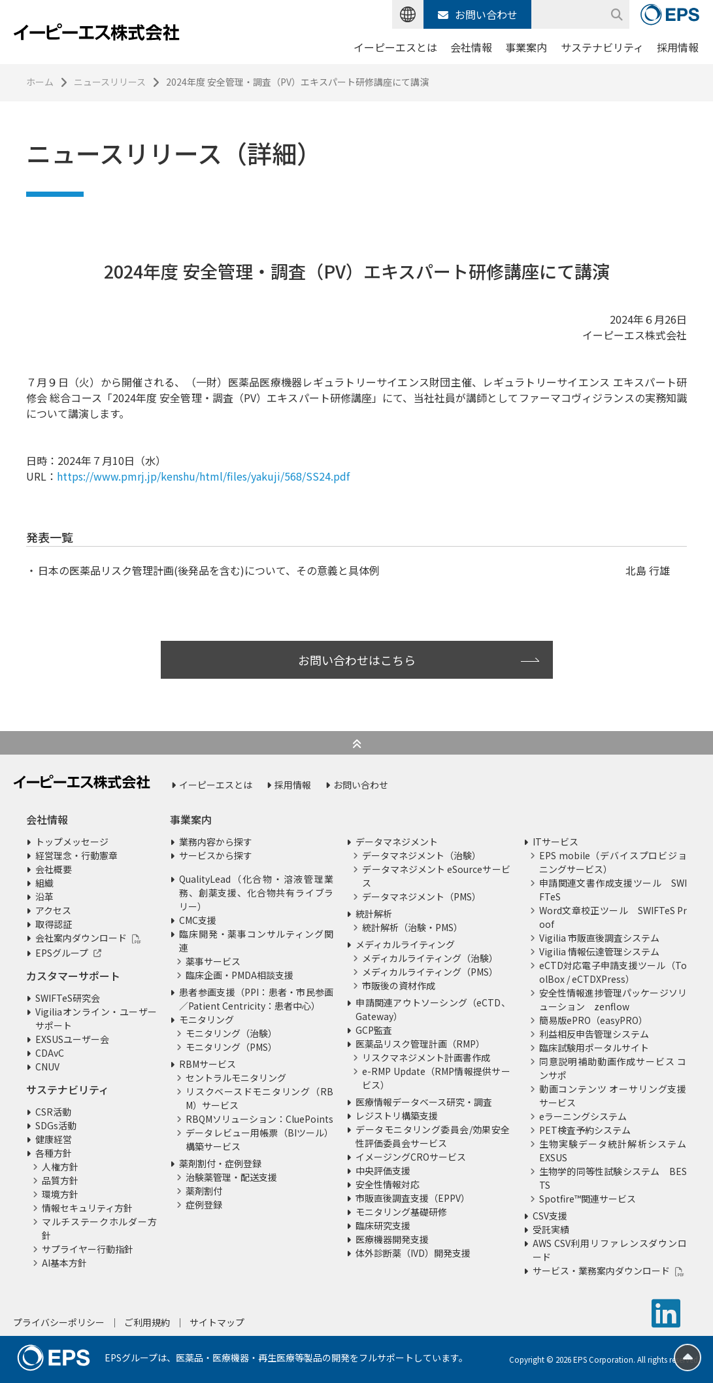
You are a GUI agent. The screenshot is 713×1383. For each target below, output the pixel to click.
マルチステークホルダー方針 (99, 1228)
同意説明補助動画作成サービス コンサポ (613, 1068)
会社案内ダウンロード (81, 937)
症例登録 (204, 1204)
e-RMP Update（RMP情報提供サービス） (436, 1078)
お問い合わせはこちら (357, 659)
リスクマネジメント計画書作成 (426, 1057)
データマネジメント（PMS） (421, 896)
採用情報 (678, 47)
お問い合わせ (478, 14)
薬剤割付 (204, 1190)
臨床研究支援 (383, 1225)
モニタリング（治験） (231, 1033)
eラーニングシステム (583, 1116)
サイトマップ (217, 1322)
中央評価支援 (383, 1170)
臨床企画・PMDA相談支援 (239, 975)
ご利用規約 (147, 1322)
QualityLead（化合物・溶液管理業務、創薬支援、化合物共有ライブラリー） (256, 892)
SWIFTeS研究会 (67, 997)
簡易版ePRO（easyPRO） (593, 1020)
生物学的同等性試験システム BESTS (613, 1178)
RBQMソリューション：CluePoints (259, 1118)
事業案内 (526, 47)
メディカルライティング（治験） (430, 958)
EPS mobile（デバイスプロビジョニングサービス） (613, 862)
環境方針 (60, 1194)
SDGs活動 (55, 1125)
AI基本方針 (64, 1262)
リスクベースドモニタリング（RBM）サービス (259, 1098)
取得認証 (53, 924)
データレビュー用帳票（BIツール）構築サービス (259, 1139)
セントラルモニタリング (236, 1077)
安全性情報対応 (388, 1184)
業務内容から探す (215, 841)
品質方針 (60, 1180)
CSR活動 (53, 1111)
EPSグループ (61, 952)
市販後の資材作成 (398, 985)
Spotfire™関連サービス (587, 1198)
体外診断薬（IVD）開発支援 (413, 1252)
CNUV (47, 1066)
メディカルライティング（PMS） (430, 971)
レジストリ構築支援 (397, 1115)
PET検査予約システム (585, 1129)
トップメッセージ (71, 841)
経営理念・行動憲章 (76, 855)
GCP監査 (374, 1029)
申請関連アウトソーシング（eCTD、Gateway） (433, 1009)
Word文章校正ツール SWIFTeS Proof (613, 917)
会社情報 (471, 47)
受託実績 (551, 1229)
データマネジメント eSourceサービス (436, 875)
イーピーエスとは (395, 47)
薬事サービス (213, 961)
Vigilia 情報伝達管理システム (599, 951)
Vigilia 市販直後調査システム (599, 937)
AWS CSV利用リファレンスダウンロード (610, 1250)
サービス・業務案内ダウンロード (601, 1270)
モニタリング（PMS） (231, 1046)
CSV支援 (550, 1215)
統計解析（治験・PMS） (412, 927)
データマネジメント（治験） (421, 855)
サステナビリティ (602, 47)
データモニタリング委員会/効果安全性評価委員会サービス (433, 1136)
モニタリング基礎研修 (401, 1211)
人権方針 (60, 1166)
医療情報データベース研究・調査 (424, 1101)
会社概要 (53, 869)
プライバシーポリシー (59, 1322)
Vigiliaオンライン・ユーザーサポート (96, 1018)
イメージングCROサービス (411, 1156)
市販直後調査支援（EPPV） (413, 1197)
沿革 (44, 896)
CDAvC (49, 1052)
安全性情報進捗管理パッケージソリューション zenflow (613, 999)
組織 (44, 882)
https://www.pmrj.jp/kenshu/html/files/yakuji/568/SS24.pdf (203, 476)
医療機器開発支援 (392, 1239)
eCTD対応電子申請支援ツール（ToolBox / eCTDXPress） (613, 972)
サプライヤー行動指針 (87, 1248)
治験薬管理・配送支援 (231, 1177)
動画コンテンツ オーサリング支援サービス (613, 1095)
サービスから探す (215, 855)
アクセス (53, 910)
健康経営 (53, 1139)
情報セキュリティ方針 (87, 1207)
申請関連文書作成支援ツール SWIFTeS (613, 889)
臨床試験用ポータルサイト (594, 1047)
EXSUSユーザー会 (72, 1039)
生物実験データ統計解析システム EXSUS (613, 1150)
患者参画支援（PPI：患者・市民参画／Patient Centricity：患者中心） (256, 998)
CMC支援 (197, 920)
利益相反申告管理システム (594, 1033)
